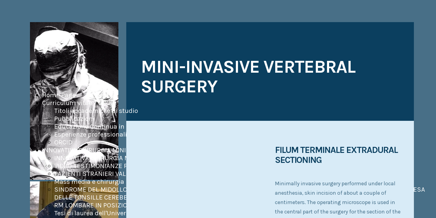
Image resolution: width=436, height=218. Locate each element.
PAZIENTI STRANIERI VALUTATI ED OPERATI (116, 174)
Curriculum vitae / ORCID (79, 103)
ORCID (63, 142)
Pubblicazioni (74, 119)
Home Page (59, 95)
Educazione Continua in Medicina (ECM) (113, 126)
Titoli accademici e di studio (96, 111)
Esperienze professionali (90, 134)
